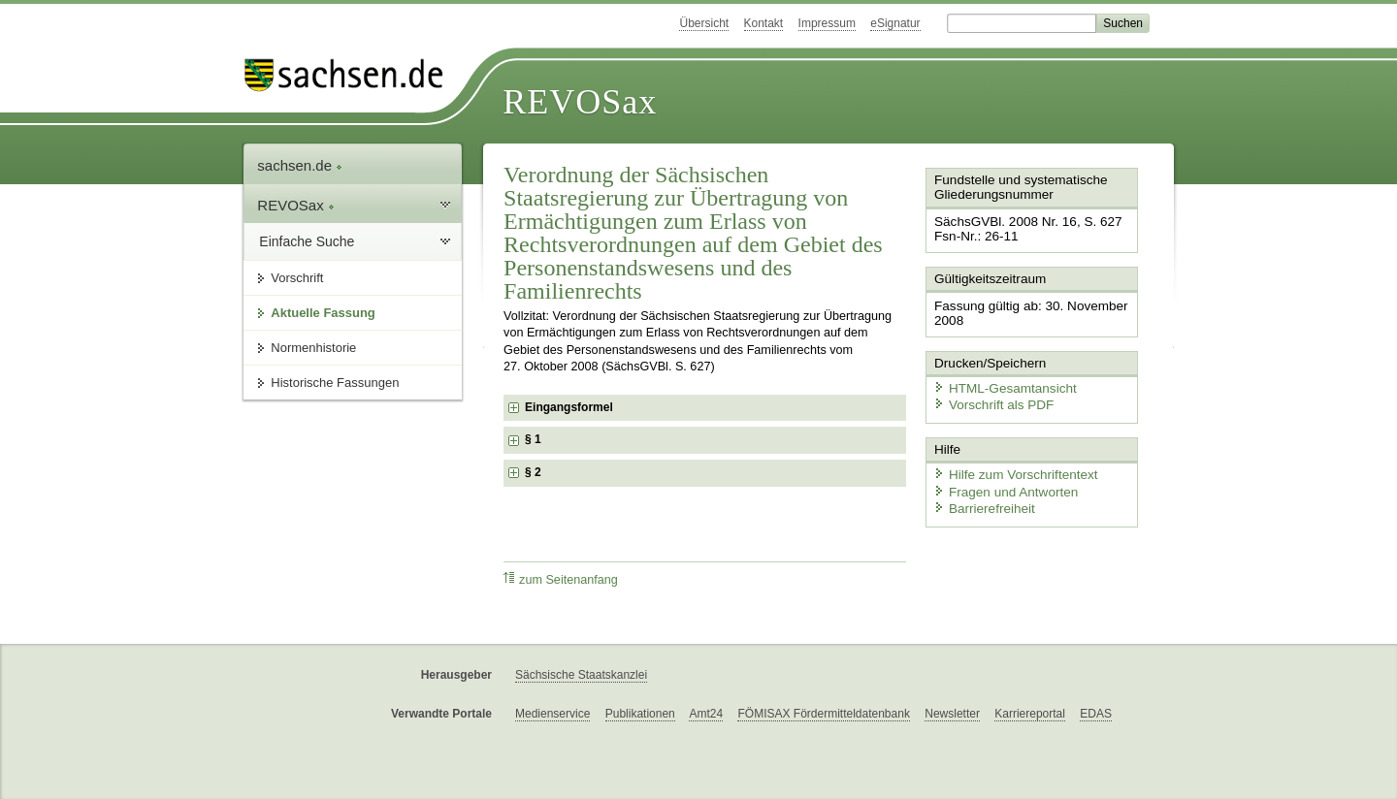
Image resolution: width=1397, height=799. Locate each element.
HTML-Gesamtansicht (1000, 383)
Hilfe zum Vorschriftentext (1010, 468)
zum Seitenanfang (561, 579)
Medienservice (552, 713)
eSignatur (895, 23)
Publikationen (640, 713)
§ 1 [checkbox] (534, 439)
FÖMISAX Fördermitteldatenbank (823, 713)
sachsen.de (299, 165)
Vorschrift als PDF (989, 400)
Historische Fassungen (335, 382)
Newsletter (952, 713)
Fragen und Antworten (1001, 484)
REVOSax (580, 101)
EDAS (1096, 713)
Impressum (827, 23)
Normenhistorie (313, 347)
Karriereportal (1029, 713)
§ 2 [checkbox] (534, 472)
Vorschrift (297, 278)
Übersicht (704, 23)
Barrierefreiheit (980, 502)
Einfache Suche (306, 241)
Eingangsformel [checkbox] (569, 407)
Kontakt (764, 23)
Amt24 (706, 713)
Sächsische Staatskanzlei (581, 675)
